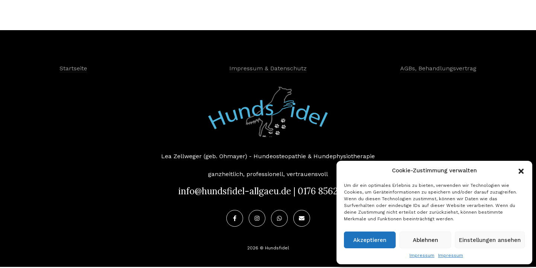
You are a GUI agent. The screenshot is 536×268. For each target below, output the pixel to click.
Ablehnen (425, 240)
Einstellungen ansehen (490, 240)
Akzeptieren (369, 240)
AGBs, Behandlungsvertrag (438, 68)
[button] (521, 170)
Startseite (73, 68)
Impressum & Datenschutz (268, 68)
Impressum (421, 255)
